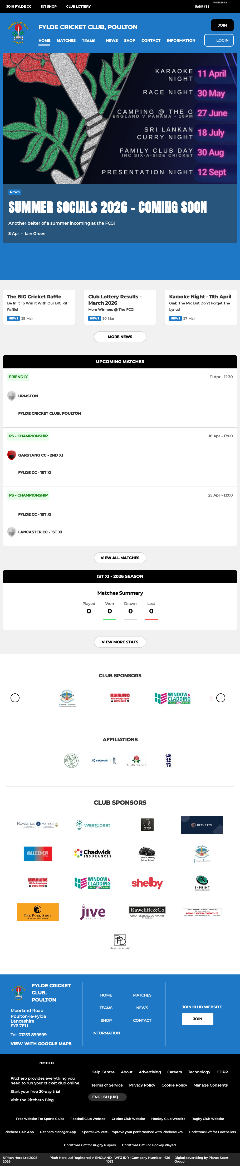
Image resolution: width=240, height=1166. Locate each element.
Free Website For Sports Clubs (40, 1119)
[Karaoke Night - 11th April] (201, 269)
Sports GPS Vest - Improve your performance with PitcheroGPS (132, 1132)
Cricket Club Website (128, 1119)
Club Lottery (78, 6)
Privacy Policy (142, 1085)
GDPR (222, 1072)
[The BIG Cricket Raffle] (39, 269)
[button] (44, 41)
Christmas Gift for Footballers (212, 1132)
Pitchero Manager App (58, 1132)
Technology (199, 1072)
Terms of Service (107, 1085)
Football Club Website (87, 1119)
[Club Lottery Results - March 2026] (120, 269)
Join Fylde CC (18, 6)
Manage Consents (210, 1085)
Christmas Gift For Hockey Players (149, 1145)
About (127, 1072)
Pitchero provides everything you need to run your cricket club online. (45, 1080)
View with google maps (41, 1044)
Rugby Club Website (208, 1119)
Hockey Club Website (168, 1119)
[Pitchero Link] (223, 9)
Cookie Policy (174, 1085)
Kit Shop (49, 6)
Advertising (150, 1072)
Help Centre (103, 1072)
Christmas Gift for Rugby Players (90, 1145)
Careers (174, 1072)
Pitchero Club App (19, 1132)
